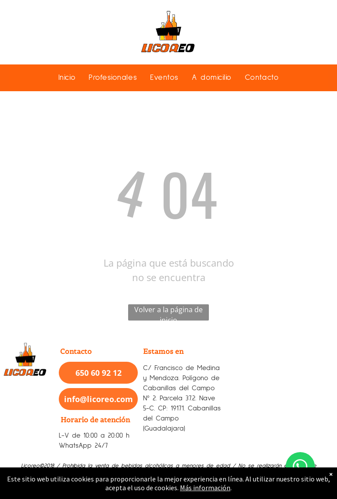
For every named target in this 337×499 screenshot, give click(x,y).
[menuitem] (67, 77)
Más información (205, 487)
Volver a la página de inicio (168, 313)
